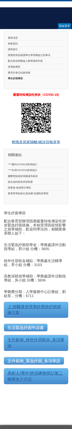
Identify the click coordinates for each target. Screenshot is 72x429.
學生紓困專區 (15, 78)
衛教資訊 (13, 43)
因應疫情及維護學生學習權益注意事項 (29, 55)
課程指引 (13, 49)
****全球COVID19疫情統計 (22, 170)
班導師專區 (14, 66)
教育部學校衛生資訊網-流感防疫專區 (28, 193)
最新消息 (13, 37)
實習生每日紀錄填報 (19, 72)
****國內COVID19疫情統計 (22, 164)
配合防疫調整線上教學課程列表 (25, 60)
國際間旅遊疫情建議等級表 (23, 176)
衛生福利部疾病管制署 (20, 181)
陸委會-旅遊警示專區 (19, 187)
